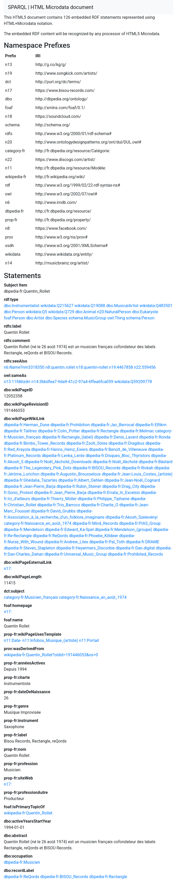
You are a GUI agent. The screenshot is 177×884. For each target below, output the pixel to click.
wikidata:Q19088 (89, 305)
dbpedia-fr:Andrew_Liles (66, 541)
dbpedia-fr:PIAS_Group (140, 523)
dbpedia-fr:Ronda (155, 437)
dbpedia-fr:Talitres (20, 431)
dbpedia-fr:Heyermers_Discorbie (85, 548)
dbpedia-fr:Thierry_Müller (54, 498)
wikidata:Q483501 (155, 305)
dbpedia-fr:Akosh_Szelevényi (132, 517)
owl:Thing (116, 318)
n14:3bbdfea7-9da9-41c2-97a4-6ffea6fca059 (72, 381)
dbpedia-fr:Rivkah (137, 467)
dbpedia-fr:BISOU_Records (96, 467)
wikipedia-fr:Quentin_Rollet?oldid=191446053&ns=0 (51, 654)
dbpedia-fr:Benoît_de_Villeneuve (118, 449)
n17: (8, 568)
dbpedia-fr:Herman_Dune (26, 424)
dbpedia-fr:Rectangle (100, 431)
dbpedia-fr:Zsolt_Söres (86, 443)
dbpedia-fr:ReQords (50, 535)
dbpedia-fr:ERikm (150, 424)
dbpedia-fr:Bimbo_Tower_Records (34, 443)
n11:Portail (89, 640)
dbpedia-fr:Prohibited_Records (135, 554)
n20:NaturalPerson (114, 311)
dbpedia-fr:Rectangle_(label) (67, 437)
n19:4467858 (121, 367)
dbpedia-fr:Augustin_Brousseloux (70, 474)
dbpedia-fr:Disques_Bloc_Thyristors (118, 455)
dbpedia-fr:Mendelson (24, 529)
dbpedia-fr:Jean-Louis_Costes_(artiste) (137, 474)
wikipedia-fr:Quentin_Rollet (28, 813)
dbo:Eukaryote (145, 311)
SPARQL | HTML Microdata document (50, 7)
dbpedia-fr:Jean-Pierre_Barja (29, 486)
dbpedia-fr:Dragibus (126, 443)
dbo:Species (56, 318)
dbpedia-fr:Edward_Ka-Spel (69, 529)
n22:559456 (145, 367)
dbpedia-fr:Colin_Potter (59, 431)
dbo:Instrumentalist (22, 305)
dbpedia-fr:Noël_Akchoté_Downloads (58, 461)
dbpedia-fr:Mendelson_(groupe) (123, 529)
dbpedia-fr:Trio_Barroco (58, 504)
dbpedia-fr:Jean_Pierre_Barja (60, 492)
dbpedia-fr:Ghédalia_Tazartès (30, 480)
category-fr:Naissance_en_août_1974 (37, 523)
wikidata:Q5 (36, 311)
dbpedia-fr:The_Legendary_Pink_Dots (37, 467)
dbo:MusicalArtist (122, 305)
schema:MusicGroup (87, 318)
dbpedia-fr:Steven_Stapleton (29, 548)
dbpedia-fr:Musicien (22, 862)
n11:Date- (12, 640)
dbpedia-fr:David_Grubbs (53, 511)
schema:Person (140, 318)
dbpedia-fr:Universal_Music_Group (75, 554)
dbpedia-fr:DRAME (142, 541)
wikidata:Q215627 (56, 305)
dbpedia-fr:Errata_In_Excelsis (113, 492)
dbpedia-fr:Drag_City (120, 486)
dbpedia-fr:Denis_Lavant (116, 437)
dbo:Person (14, 311)
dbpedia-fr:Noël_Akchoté (115, 461)
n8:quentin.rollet (60, 367)
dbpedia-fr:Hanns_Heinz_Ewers (59, 449)
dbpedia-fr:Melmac (137, 431)
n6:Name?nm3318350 (24, 367)
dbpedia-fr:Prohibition (70, 424)
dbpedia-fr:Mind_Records (95, 523)
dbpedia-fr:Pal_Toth (107, 541)
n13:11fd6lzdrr (17, 381)
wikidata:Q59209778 (133, 381)
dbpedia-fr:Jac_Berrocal (112, 424)
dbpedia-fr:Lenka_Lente (63, 455)
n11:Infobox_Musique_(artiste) (50, 640)
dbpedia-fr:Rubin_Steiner (79, 486)
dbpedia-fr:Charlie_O (99, 504)
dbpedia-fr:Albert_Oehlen (81, 480)
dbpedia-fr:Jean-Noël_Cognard (132, 480)
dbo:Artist (35, 318)
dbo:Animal (85, 311)
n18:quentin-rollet (92, 367)
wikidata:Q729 (61, 311)
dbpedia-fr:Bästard (156, 461)
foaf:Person (14, 318)
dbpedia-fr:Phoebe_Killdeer (93, 535)
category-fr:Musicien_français (31, 597)
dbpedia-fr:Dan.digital (135, 548)
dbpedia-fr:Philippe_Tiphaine (103, 498)
